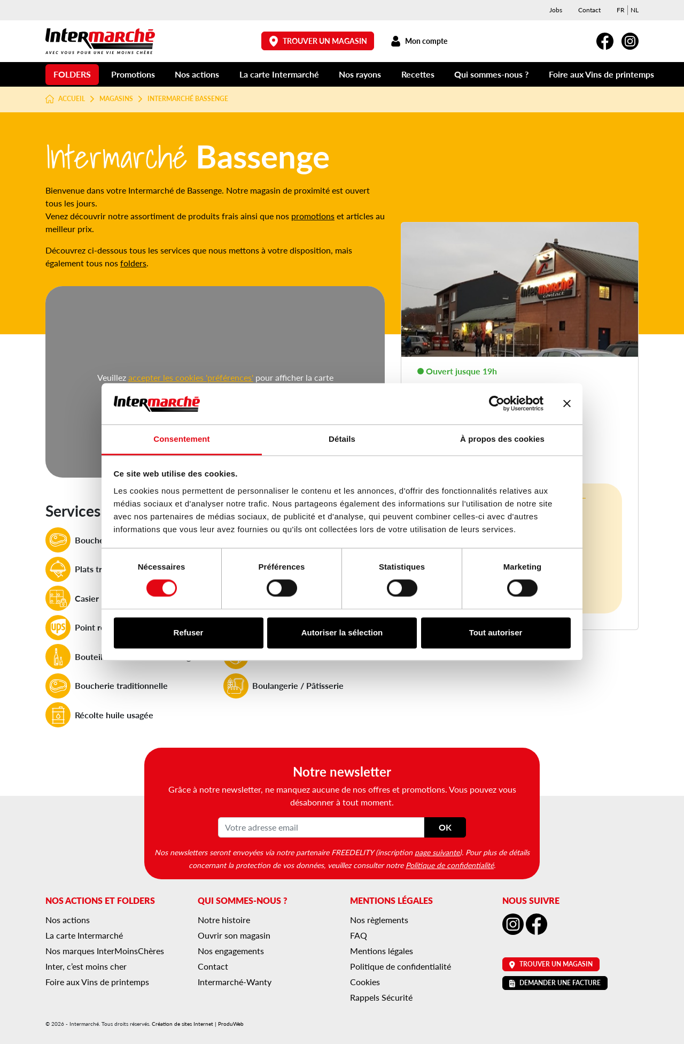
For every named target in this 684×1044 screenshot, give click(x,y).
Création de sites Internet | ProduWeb (198, 1023)
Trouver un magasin (318, 41)
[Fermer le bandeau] (567, 404)
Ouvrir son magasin (234, 935)
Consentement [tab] (181, 438)
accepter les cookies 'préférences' (190, 377)
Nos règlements (379, 920)
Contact (589, 9)
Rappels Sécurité (381, 997)
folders (133, 263)
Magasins (116, 99)
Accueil (65, 99)
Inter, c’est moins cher (86, 966)
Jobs (555, 9)
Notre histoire (224, 920)
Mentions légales (381, 951)
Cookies (365, 982)
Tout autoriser (496, 632)
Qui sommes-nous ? (491, 74)
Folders (72, 74)
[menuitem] (621, 10)
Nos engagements (231, 951)
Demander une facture (555, 982)
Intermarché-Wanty (234, 982)
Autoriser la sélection (342, 632)
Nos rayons (360, 74)
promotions (313, 216)
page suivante (437, 852)
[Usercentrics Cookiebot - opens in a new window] (496, 404)
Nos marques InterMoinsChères (104, 951)
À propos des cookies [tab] (502, 438)
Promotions (133, 74)
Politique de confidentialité (450, 864)
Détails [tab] (342, 438)
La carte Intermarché (279, 74)
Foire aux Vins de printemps (601, 74)
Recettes (417, 74)
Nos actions (197, 74)
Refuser (189, 632)
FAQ (358, 935)
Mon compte (418, 41)
